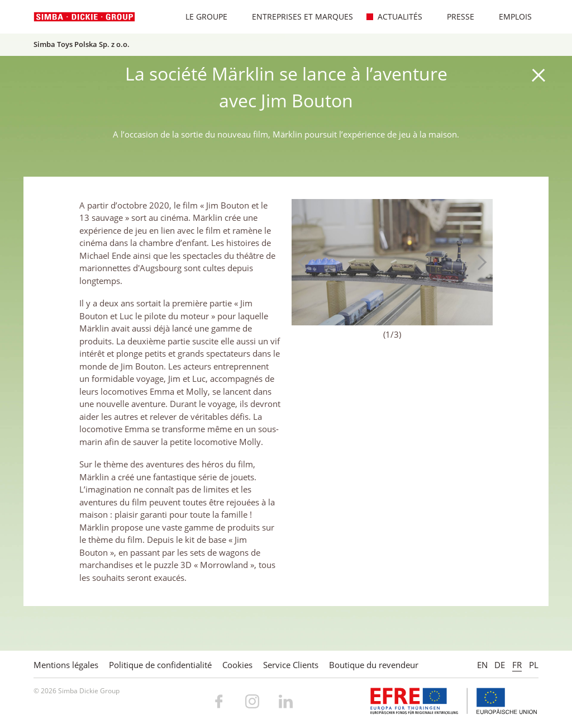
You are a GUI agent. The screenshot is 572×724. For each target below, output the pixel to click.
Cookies (237, 664)
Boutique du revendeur (373, 664)
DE (499, 664)
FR (517, 664)
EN (482, 664)
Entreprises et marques (296, 16)
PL (533, 664)
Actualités (394, 16)
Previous (305, 262)
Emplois (509, 16)
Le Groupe (200, 16)
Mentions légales (66, 664)
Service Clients (290, 664)
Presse (454, 16)
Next (478, 262)
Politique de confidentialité (160, 664)
